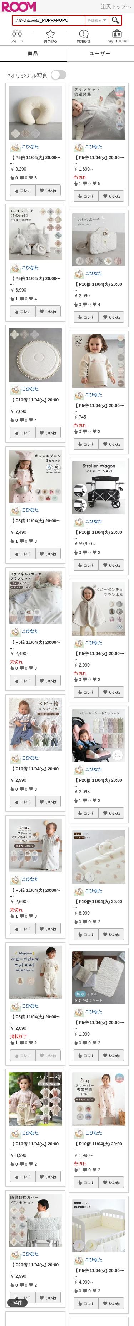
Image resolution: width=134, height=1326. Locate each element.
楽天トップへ (116, 6)
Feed (17, 36)
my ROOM (117, 36)
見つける (50, 36)
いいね (50, 190)
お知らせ (84, 36)
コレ (25, 190)
